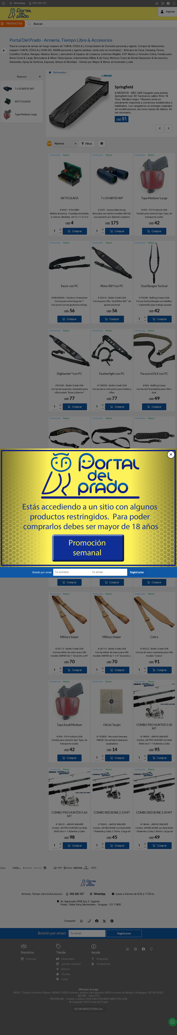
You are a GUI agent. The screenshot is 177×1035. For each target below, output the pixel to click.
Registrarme (137, 575)
